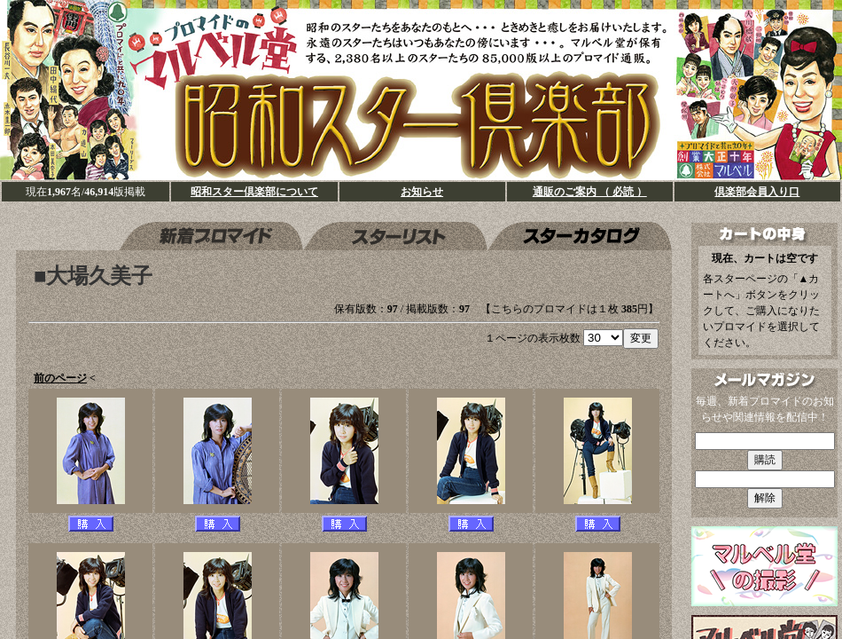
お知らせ (422, 191)
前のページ (60, 378)
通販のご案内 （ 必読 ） (590, 191)
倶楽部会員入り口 (756, 191)
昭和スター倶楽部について (254, 191)
